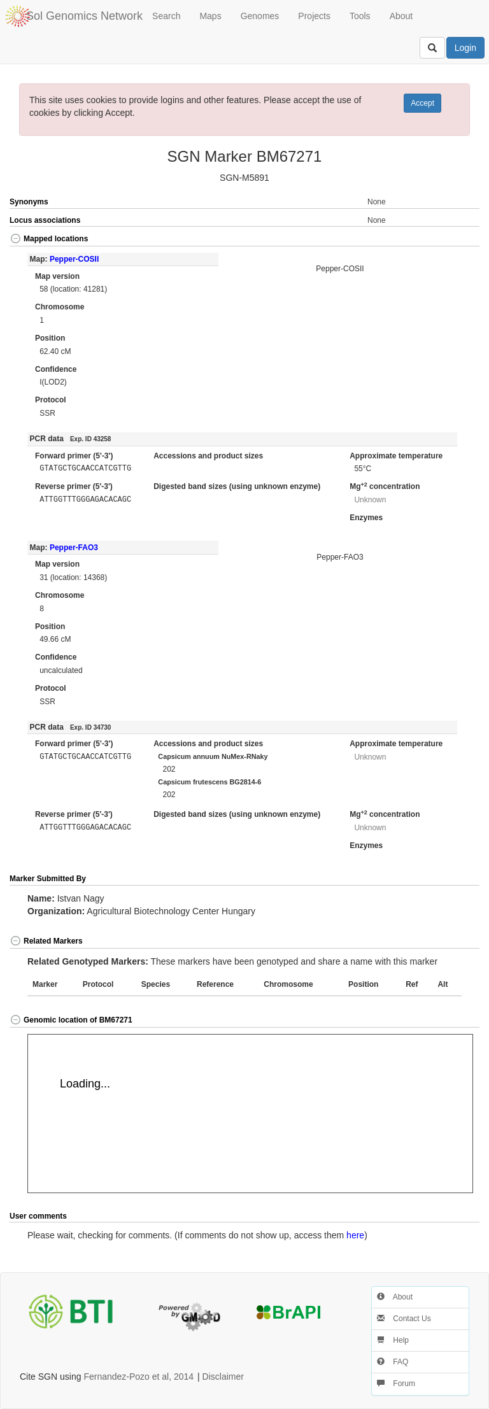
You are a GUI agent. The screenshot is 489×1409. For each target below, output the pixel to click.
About (401, 16)
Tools (360, 16)
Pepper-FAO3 (74, 547)
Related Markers (46, 941)
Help (393, 1340)
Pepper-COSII (74, 259)
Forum (396, 1383)
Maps (210, 16)
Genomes (260, 16)
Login (465, 48)
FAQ (392, 1361)
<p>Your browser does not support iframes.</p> (250, 1113)
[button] (455, 239)
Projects (314, 16)
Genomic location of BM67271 (71, 1020)
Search (166, 16)
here (355, 1235)
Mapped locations (49, 238)
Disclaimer (223, 1376)
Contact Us (404, 1318)
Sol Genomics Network (84, 16)
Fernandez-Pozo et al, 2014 (138, 1376)
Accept (422, 103)
